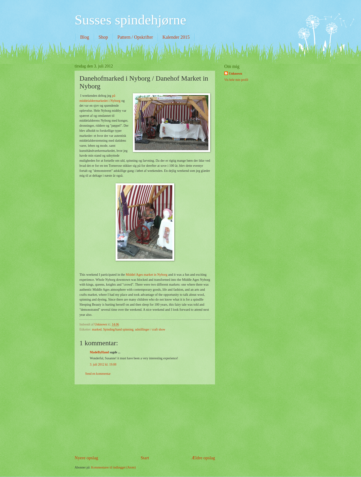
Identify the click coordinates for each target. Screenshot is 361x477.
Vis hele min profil (236, 80)
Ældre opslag (203, 457)
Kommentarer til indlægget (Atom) (113, 467)
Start (145, 457)
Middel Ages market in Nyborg (146, 274)
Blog (84, 37)
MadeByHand (99, 352)
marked (97, 329)
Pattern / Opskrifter (135, 37)
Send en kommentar (98, 373)
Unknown (235, 73)
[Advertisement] (144, 419)
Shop (103, 37)
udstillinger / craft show (150, 329)
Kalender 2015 (175, 37)
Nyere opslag (86, 457)
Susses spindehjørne (130, 19)
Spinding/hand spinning (118, 329)
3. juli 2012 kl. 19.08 (103, 364)
